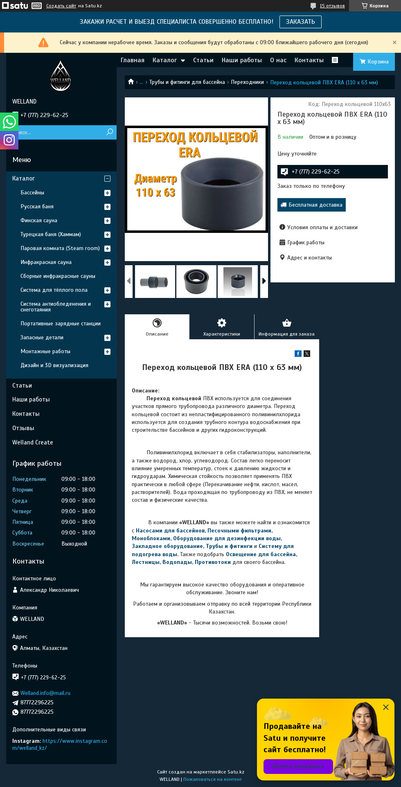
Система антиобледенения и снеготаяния (55, 306)
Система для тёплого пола (54, 289)
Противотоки (213, 562)
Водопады (177, 562)
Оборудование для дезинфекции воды (227, 538)
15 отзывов (332, 6)
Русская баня (37, 206)
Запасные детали (41, 337)
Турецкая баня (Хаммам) (50, 234)
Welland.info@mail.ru (45, 693)
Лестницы (146, 562)
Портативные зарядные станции (60, 323)
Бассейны (32, 192)
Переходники (247, 82)
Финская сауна (38, 220)
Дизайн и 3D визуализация (54, 365)
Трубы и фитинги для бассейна (187, 82)
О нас (278, 60)
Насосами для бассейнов (170, 530)
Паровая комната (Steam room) (60, 248)
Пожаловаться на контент (212, 779)
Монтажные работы (45, 351)
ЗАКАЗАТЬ (300, 22)
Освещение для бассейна (261, 554)
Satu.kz (236, 772)
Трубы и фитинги (229, 546)
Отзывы (23, 428)
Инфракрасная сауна (46, 262)
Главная (132, 60)
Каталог (165, 60)
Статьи (203, 60)
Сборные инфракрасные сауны (57, 276)
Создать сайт (61, 6)
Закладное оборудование (167, 546)
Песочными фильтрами (239, 530)
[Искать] (109, 132)
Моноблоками (151, 538)
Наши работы (242, 60)
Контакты (309, 60)
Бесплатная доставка (315, 204)
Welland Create (32, 442)
